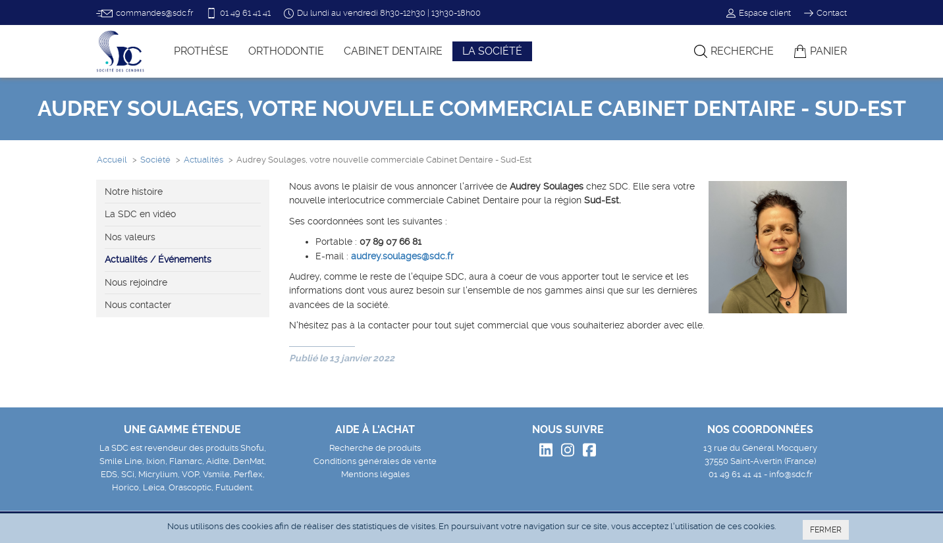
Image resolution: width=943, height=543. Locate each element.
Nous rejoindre (136, 282)
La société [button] (492, 51)
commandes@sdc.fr (144, 13)
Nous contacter (138, 304)
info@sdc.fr (791, 474)
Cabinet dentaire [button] (393, 51)
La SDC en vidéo (140, 214)
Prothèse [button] (201, 51)
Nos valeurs (130, 237)
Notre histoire (134, 191)
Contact (825, 13)
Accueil (112, 160)
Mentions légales (375, 474)
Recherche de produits (375, 448)
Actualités (203, 160)
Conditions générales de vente (375, 461)
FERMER (826, 529)
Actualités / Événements (158, 259)
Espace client (758, 13)
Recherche (734, 51)
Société (155, 160)
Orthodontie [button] (286, 51)
